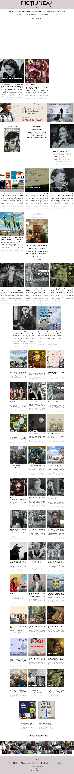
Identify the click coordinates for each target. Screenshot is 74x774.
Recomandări (46, 11)
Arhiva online (37, 126)
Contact (59, 11)
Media (37, 768)
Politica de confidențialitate (37, 766)
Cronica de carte (16, 11)
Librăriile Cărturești (32, 137)
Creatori (53, 11)
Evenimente (38, 11)
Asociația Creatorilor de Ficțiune (36, 134)
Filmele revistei (37, 129)
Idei (10, 11)
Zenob (33, 11)
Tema (28, 11)
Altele (63, 11)
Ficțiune (24, 11)
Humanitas (43, 137)
